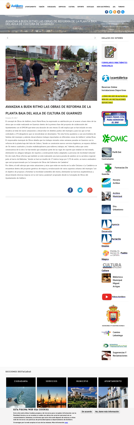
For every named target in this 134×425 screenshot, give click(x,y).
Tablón (41, 7)
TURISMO (121, 7)
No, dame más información (107, 412)
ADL (114, 7)
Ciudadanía (51, 7)
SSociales (90, 7)
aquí (66, 423)
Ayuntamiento (30, 7)
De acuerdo (87, 412)
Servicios (62, 7)
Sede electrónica (103, 7)
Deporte (80, 7)
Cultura (72, 7)
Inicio (105, 21)
